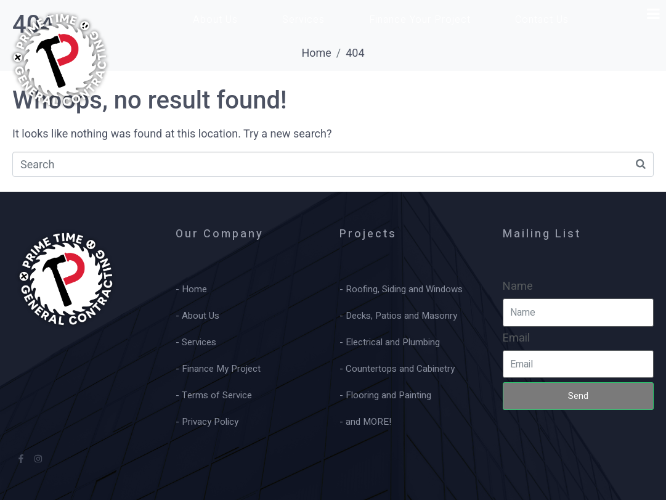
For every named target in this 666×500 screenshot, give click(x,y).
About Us (215, 19)
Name (518, 286)
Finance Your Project (420, 19)
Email (516, 338)
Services (303, 19)
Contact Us (542, 19)
